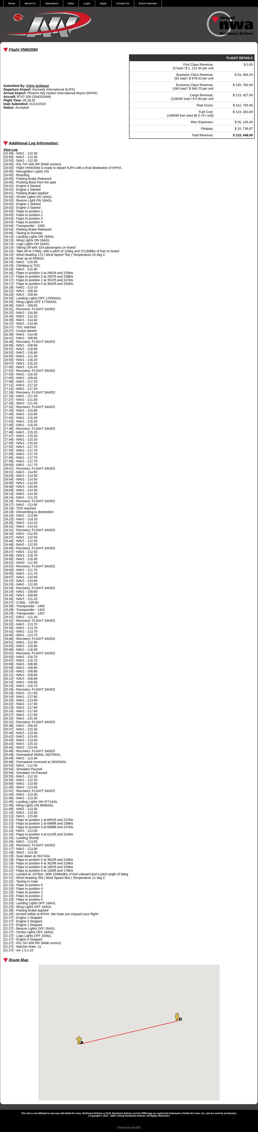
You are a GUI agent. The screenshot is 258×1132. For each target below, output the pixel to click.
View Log (10, 149)
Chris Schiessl (37, 86)
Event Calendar (148, 3)
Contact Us (122, 3)
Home (11, 3)
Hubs (71, 3)
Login (87, 3)
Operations (51, 3)
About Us (30, 3)
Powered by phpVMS (129, 1127)
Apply (103, 3)
